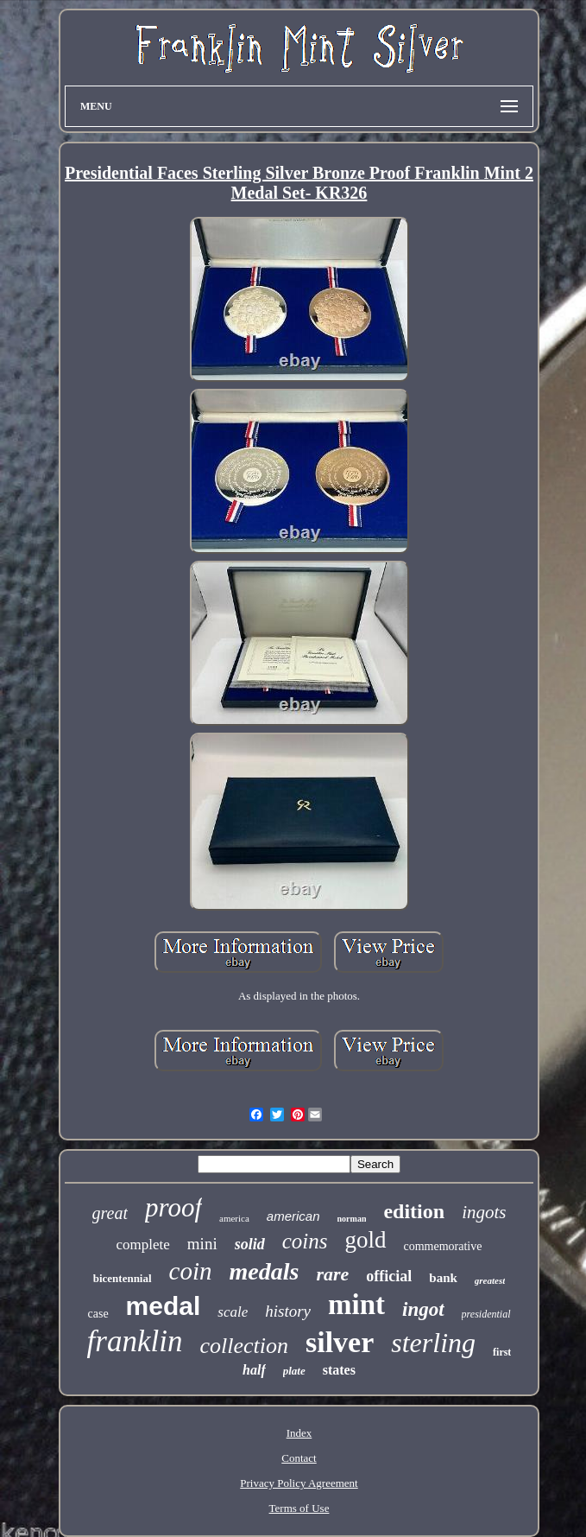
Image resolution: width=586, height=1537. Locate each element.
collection (243, 1345)
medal (163, 1306)
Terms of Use (299, 1508)
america (234, 1218)
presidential (486, 1314)
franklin (135, 1341)
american (293, 1216)
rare (332, 1274)
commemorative (443, 1246)
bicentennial (122, 1278)
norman (352, 1218)
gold (365, 1240)
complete (143, 1244)
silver (340, 1342)
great (110, 1213)
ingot (423, 1309)
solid (250, 1244)
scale (232, 1312)
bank (443, 1278)
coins (305, 1241)
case (98, 1313)
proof (173, 1207)
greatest (490, 1280)
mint (356, 1304)
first (502, 1352)
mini (202, 1244)
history (288, 1311)
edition (413, 1211)
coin (190, 1271)
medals (264, 1271)
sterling (433, 1342)
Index (299, 1432)
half (254, 1369)
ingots (484, 1212)
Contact (298, 1457)
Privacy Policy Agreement (298, 1483)
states (339, 1369)
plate (294, 1370)
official (389, 1276)
